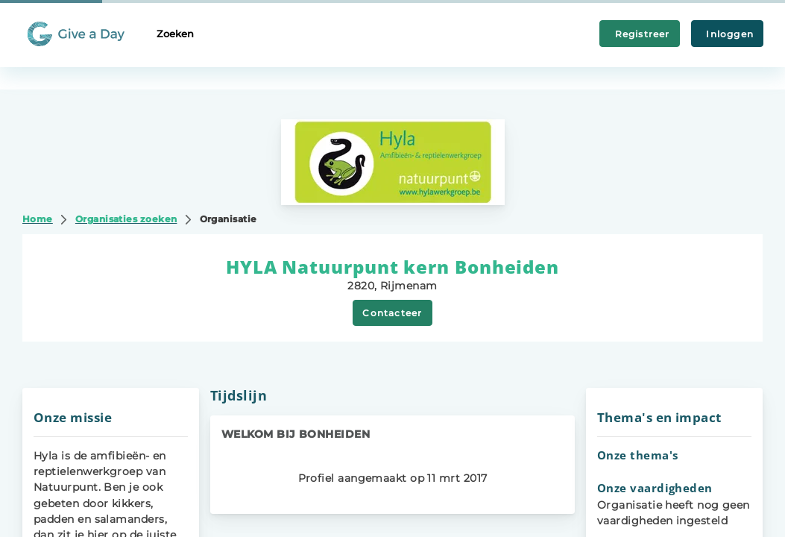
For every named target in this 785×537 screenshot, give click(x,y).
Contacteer (392, 312)
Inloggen (727, 34)
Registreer (639, 34)
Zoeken (175, 34)
